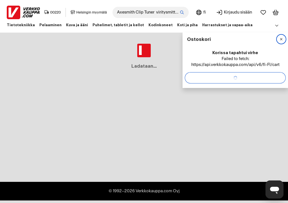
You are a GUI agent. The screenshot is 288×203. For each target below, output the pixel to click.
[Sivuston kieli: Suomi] (200, 12)
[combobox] (150, 12)
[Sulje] (281, 39)
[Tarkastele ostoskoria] (275, 12)
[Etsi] (181, 12)
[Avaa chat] (275, 189)
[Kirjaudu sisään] (234, 12)
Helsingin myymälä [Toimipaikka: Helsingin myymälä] (89, 12)
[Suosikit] (263, 12)
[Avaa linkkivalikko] (276, 25)
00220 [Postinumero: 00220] (52, 12)
